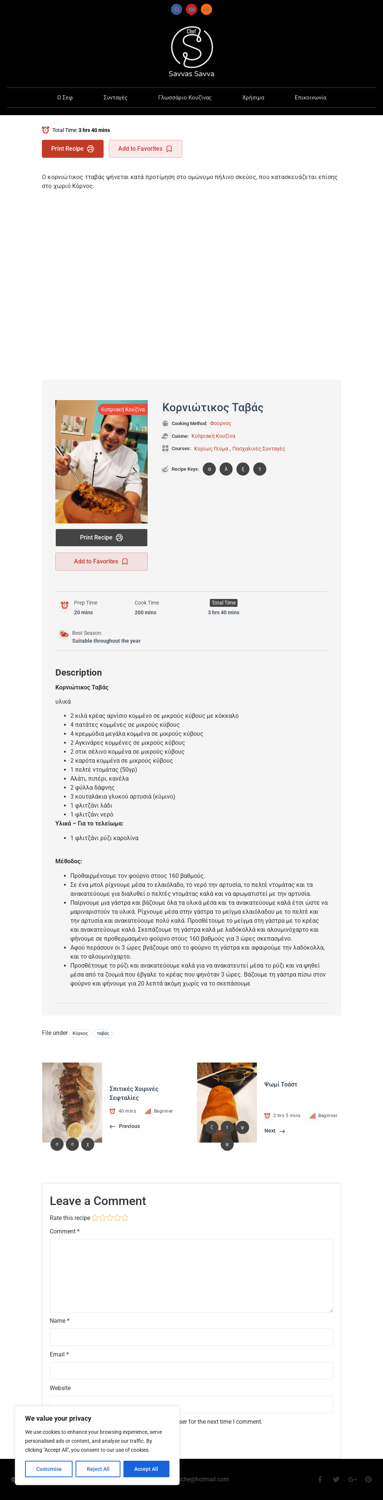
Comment (65, 1232)
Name (60, 1321)
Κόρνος (80, 1033)
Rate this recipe (70, 1218)
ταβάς (103, 1033)
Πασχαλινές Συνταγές (258, 449)
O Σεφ (65, 97)
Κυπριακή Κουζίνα (123, 409)
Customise (49, 1469)
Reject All (98, 1469)
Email (59, 1355)
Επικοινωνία (310, 97)
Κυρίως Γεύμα (211, 449)
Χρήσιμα (253, 97)
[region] (97, 1446)
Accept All (147, 1469)
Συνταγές (116, 97)
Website (60, 1388)
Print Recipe (72, 149)
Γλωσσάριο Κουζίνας (185, 97)
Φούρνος (221, 423)
